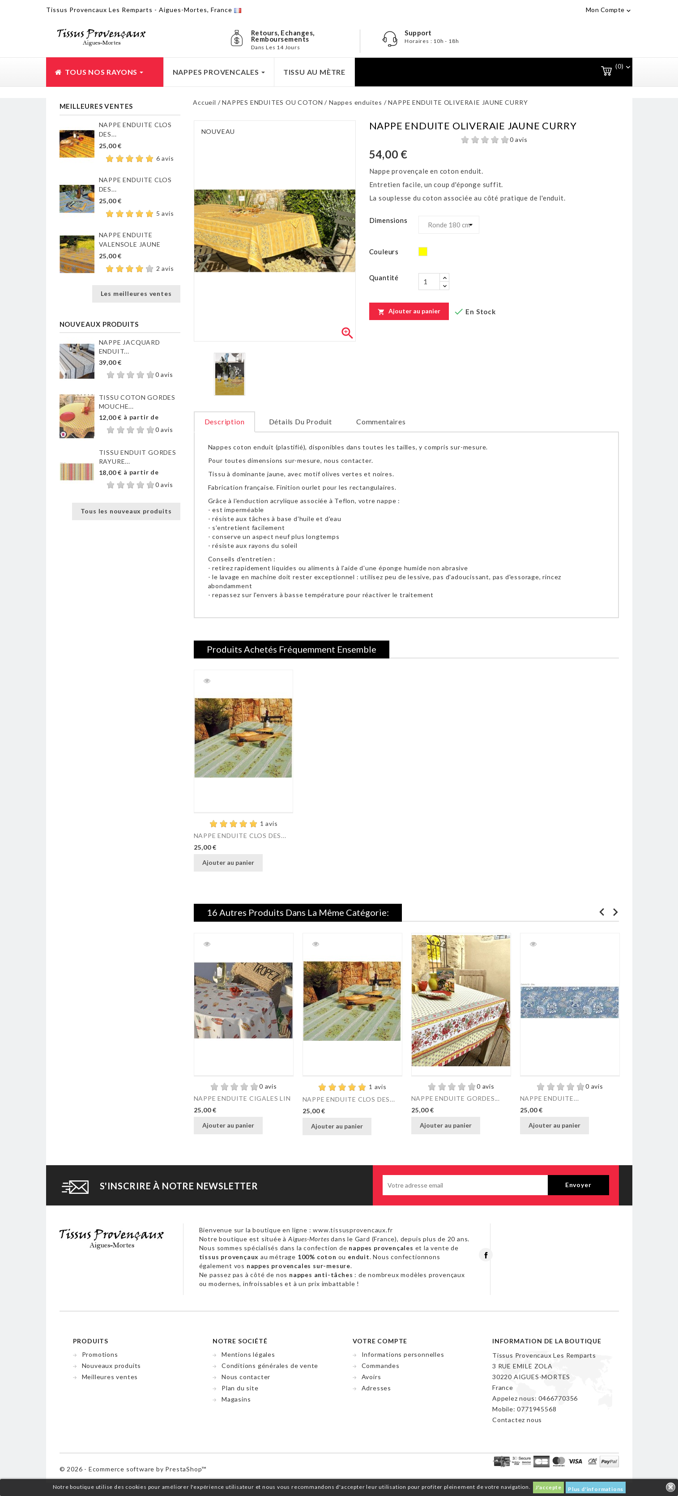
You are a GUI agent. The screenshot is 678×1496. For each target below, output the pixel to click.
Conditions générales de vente (270, 1365)
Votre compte (380, 1341)
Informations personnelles (403, 1354)
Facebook (485, 1254)
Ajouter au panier (409, 311)
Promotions (100, 1354)
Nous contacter (246, 1377)
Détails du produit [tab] (300, 421)
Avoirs (371, 1377)
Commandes (381, 1365)
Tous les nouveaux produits (126, 511)
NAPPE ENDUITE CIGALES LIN (242, 1098)
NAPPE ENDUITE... (549, 1098)
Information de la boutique (546, 1341)
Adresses (376, 1388)
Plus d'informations (595, 1489)
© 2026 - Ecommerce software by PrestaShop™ (133, 1469)
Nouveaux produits (111, 1365)
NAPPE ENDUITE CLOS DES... (240, 835)
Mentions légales (248, 1354)
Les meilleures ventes (136, 293)
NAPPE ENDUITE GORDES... (455, 1098)
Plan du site (240, 1388)
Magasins (236, 1399)
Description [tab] (225, 421)
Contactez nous (517, 1419)
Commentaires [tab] (381, 421)
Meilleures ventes (110, 1377)
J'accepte (548, 1487)
